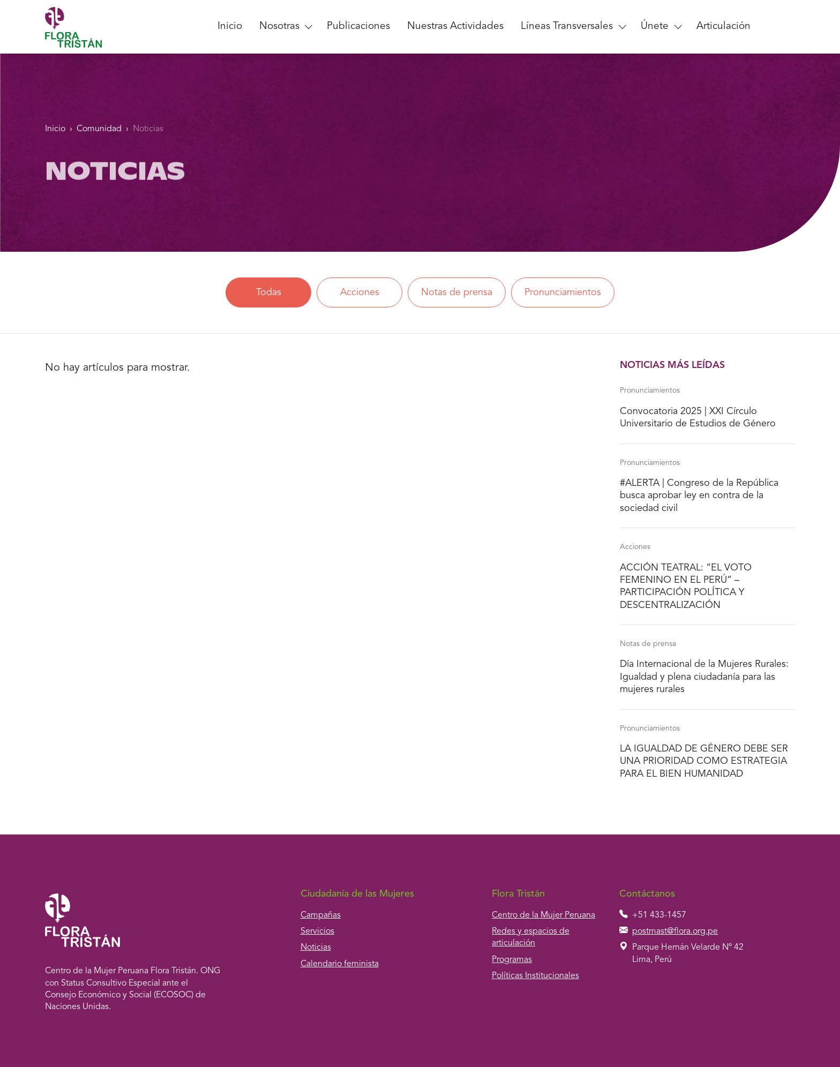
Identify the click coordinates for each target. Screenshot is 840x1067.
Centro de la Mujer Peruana (543, 915)
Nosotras (279, 26)
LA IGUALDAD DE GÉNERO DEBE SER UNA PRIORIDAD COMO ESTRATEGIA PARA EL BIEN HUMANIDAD (704, 761)
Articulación (723, 26)
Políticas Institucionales (535, 976)
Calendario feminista (340, 964)
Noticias (148, 129)
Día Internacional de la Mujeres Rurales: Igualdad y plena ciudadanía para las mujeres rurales (704, 676)
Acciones (359, 292)
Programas (512, 960)
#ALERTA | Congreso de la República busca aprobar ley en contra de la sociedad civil (699, 495)
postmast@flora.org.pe (675, 931)
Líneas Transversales (567, 26)
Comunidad (99, 129)
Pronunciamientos (562, 292)
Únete (655, 26)
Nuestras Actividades (455, 26)
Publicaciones (358, 26)
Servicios (317, 931)
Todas (268, 292)
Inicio (230, 26)
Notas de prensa (456, 292)
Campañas (321, 915)
